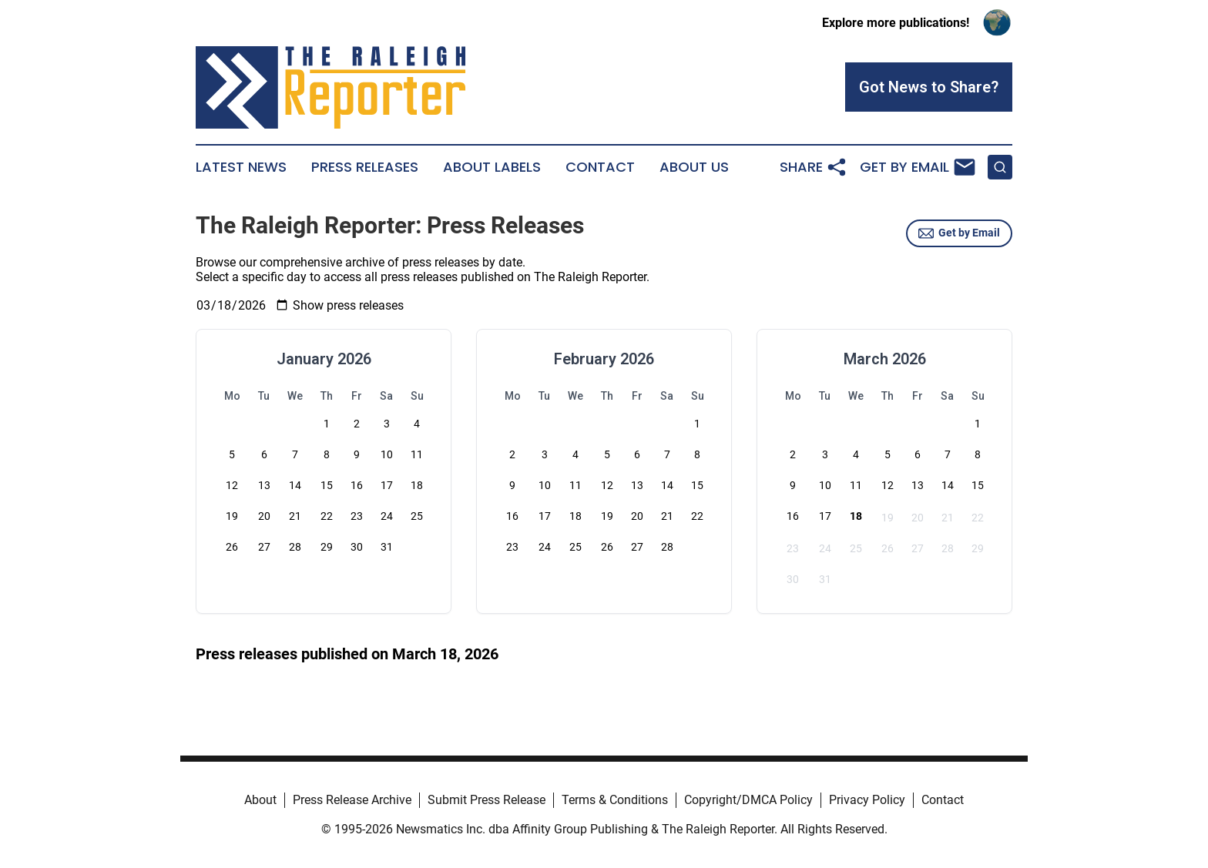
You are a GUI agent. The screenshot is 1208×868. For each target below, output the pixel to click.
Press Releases (364, 167)
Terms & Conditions (615, 800)
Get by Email (959, 233)
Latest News (241, 167)
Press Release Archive (352, 800)
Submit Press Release (486, 800)
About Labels (492, 167)
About (260, 800)
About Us (694, 167)
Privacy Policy (867, 800)
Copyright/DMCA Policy (748, 800)
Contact (600, 167)
